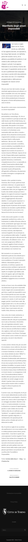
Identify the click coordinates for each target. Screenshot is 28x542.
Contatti (14, 522)
